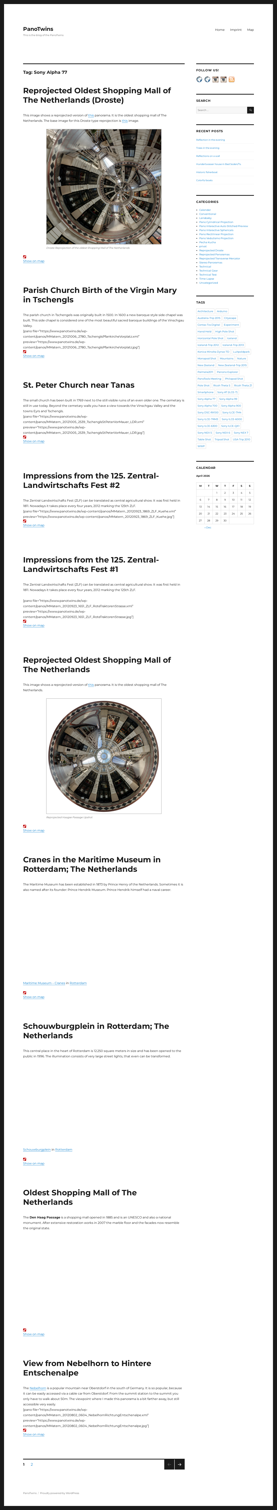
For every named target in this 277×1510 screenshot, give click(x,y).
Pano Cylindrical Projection (216, 222)
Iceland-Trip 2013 (233, 344)
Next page (179, 1469)
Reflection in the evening (210, 139)
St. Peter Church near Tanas (78, 385)
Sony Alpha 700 (207, 405)
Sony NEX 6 (223, 432)
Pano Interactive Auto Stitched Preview (223, 226)
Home (220, 30)
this (91, 115)
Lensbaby (205, 217)
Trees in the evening (207, 147)
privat (203, 246)
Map (250, 30)
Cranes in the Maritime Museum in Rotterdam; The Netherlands (92, 864)
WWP (201, 446)
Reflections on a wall (208, 156)
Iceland (232, 338)
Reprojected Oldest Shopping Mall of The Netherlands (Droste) (97, 95)
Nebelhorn (38, 1388)
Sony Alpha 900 (231, 405)
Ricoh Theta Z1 (243, 385)
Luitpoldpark (241, 351)
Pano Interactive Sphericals (216, 230)
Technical (205, 266)
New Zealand (206, 365)
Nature (241, 358)
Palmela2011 (205, 371)
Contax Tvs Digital (209, 324)
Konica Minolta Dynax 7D (213, 351)
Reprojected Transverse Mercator (219, 258)
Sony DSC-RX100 (208, 412)
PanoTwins (38, 29)
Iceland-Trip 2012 (208, 344)
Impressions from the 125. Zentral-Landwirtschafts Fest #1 (91, 564)
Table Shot (204, 439)
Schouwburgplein (37, 1149)
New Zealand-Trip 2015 (232, 365)
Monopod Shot (207, 358)
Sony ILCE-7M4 (231, 412)
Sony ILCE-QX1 (230, 425)
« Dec (207, 527)
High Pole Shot (224, 331)
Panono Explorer (227, 371)
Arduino (222, 311)
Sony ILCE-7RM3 (208, 419)
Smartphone (206, 392)
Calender (205, 209)
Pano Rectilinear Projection (216, 234)
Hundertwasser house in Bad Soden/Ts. (218, 164)
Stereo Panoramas (210, 262)
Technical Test (208, 274)
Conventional (207, 213)
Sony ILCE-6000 (232, 419)
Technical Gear (208, 270)
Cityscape (230, 317)
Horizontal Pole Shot (210, 338)
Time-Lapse (206, 278)
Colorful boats (204, 180)
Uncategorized (208, 282)
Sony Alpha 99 (228, 398)
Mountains (226, 358)
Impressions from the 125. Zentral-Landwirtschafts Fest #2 (91, 480)
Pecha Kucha (207, 242)
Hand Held (204, 331)
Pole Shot (203, 385)
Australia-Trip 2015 (209, 317)
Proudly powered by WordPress (59, 1493)
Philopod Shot (234, 378)
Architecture (205, 311)
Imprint (236, 30)
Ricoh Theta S (221, 385)
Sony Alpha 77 (206, 398)
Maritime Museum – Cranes (44, 983)
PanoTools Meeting (209, 378)
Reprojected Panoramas (214, 254)
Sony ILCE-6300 (207, 425)
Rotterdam (78, 983)
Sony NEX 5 (205, 432)
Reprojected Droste (211, 250)
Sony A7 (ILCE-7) (227, 392)
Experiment (231, 324)
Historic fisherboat (207, 172)
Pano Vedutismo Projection (216, 238)
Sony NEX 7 (241, 432)
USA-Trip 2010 (241, 439)
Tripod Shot (222, 439)
